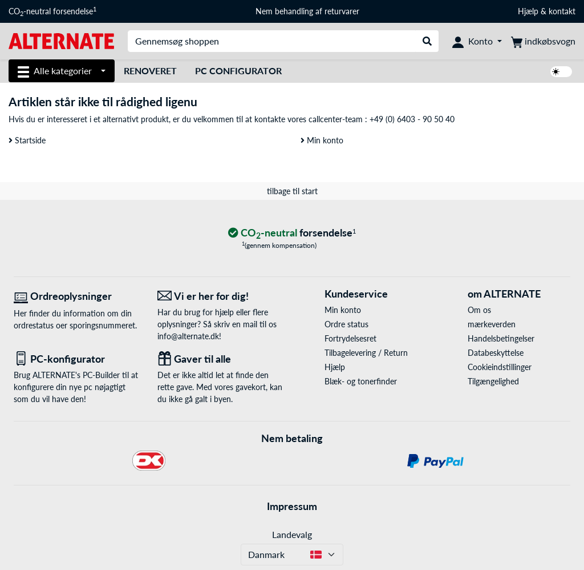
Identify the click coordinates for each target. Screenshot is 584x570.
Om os (479, 310)
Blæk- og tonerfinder (361, 381)
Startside (27, 140)
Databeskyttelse (496, 353)
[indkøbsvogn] (543, 41)
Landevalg (292, 534)
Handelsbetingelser (501, 338)
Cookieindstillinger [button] (500, 367)
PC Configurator (238, 70)
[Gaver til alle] (220, 359)
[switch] (561, 71)
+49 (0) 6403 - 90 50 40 (412, 119)
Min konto (322, 140)
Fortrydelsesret (350, 338)
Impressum (292, 506)
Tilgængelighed (493, 381)
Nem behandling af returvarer (307, 11)
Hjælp (528, 11)
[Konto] (477, 41)
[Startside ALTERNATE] (61, 40)
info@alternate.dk (188, 336)
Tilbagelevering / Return (366, 353)
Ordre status (346, 324)
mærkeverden (492, 324)
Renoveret (150, 70)
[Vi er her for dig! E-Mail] (220, 296)
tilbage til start (292, 191)
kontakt (562, 11)
